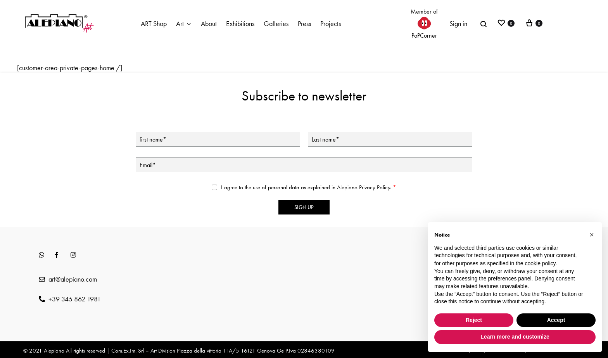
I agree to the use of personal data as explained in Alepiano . (308, 187)
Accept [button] (556, 320)
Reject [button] (474, 320)
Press (304, 23)
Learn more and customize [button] (514, 337)
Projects (330, 23)
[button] (592, 234)
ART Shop (154, 23)
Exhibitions (240, 23)
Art (180, 23)
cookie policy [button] (540, 263)
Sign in (458, 23)
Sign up (304, 207)
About (209, 23)
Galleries (276, 23)
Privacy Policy (374, 187)
